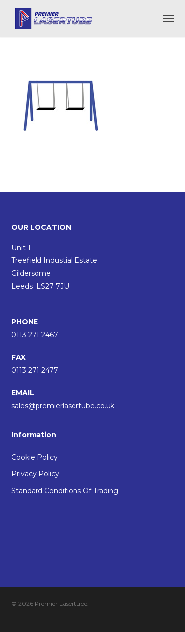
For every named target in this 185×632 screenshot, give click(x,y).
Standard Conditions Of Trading (64, 490)
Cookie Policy (34, 457)
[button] (168, 18)
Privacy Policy (35, 473)
